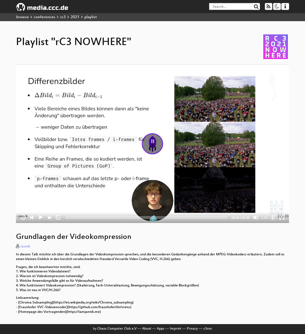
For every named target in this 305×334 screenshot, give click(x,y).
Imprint (175, 329)
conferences (44, 17)
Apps (160, 329)
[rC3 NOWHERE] (273, 217)
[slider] (146, 217)
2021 (75, 17)
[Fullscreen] (282, 217)
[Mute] (255, 217)
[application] (152, 144)
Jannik (25, 247)
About (146, 329)
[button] (152, 144)
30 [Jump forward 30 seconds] (58, 217)
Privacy (192, 329)
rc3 (63, 17)
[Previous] (32, 217)
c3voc (207, 329)
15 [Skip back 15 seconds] (23, 217)
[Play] (40, 217)
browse (22, 17)
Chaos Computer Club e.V (117, 329)
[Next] (49, 217)
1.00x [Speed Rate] (265, 217)
